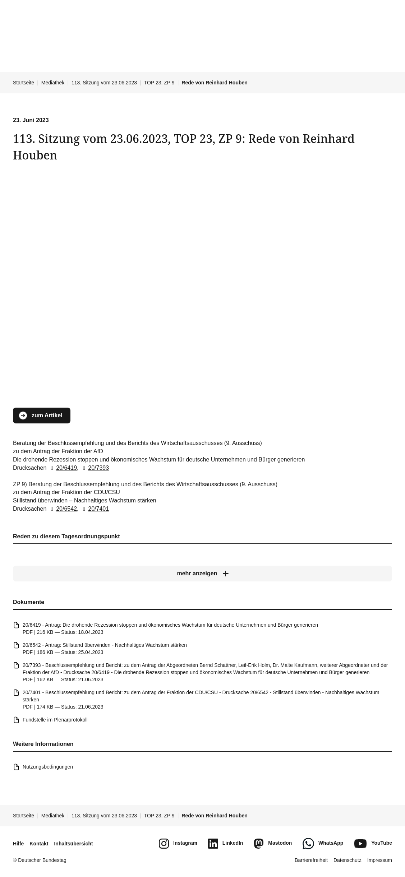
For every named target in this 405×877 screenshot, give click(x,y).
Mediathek (53, 82)
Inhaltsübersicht (73, 843)
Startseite (23, 82)
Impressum (379, 860)
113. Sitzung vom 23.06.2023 (104, 82)
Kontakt (38, 843)
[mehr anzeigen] (202, 573)
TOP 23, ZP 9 (159, 82)
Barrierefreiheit (311, 860)
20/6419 (62, 468)
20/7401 (94, 509)
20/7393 (94, 468)
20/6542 (62, 509)
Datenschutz (347, 860)
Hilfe (18, 843)
